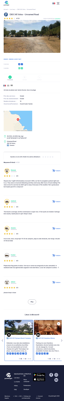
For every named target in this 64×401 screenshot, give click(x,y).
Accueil (6, 9)
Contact (39, 78)
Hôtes (16, 385)
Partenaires (27, 385)
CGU (16, 396)
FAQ (15, 389)
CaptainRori (57, 18)
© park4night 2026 (54, 396)
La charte (17, 381)
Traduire (56, 170)
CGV (20, 396)
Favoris (25, 78)
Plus (32, 302)
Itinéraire (10, 78)
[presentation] (6, 36)
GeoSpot (26, 389)
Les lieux (12, 9)
